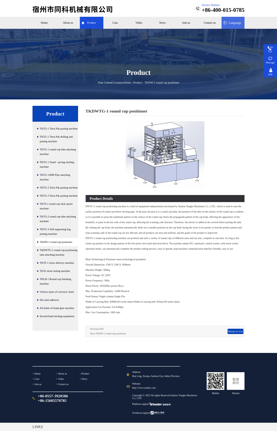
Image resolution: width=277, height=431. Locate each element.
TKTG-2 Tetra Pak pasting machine (59, 187)
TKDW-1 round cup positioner (56, 242)
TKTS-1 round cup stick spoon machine (56, 206)
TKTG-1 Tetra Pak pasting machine (59, 128)
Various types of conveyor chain (57, 291)
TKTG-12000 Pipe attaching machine (55, 177)
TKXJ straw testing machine (55, 271)
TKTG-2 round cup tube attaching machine (58, 219)
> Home (37, 373)
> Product (84, 373)
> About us (61, 373)
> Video (60, 379)
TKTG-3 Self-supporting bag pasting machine (55, 231)
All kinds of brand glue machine (57, 308)
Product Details (101, 198)
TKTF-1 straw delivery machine (57, 262)
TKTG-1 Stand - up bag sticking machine (57, 164)
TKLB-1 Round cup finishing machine (55, 281)
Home (127, 82)
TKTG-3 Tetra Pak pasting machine (59, 195)
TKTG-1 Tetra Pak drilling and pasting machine (56, 139)
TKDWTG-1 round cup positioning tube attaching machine (58, 252)
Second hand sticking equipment (57, 316)
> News (83, 379)
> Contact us (62, 384)
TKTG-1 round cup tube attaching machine (58, 151)
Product (137, 82)
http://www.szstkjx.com (144, 387)
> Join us (37, 384)
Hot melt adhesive (49, 300)
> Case (36, 379)
